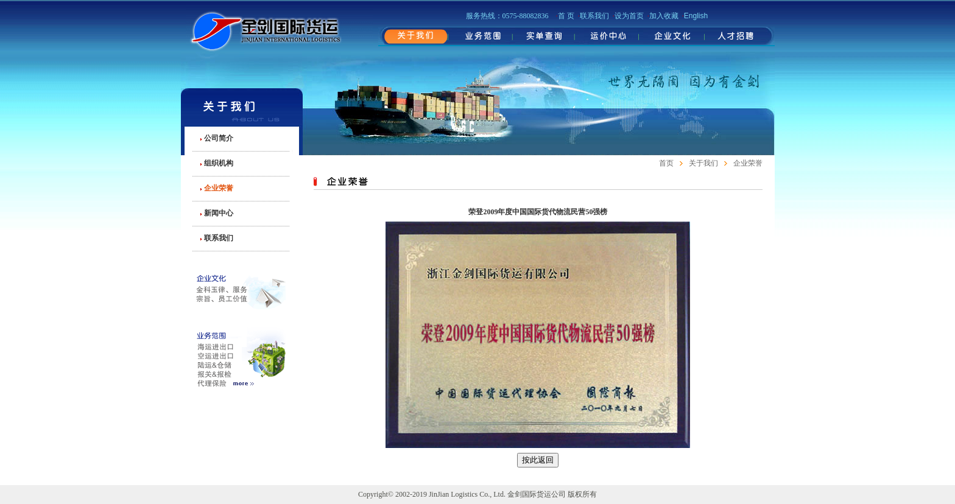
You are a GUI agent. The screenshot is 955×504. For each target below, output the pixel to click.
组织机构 (218, 163)
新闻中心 (218, 213)
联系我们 (218, 238)
